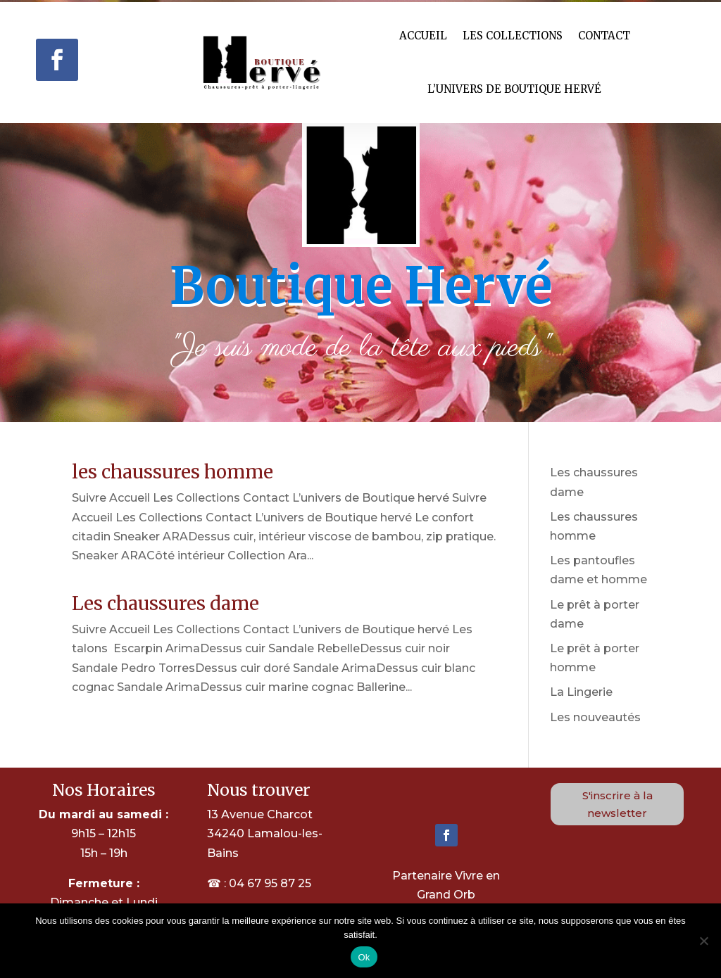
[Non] (703, 941)
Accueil (423, 35)
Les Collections (513, 35)
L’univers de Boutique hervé (514, 89)
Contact (604, 35)
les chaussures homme (172, 471)
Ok (364, 957)
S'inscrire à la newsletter (617, 804)
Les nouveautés (595, 717)
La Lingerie (581, 692)
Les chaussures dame (165, 603)
